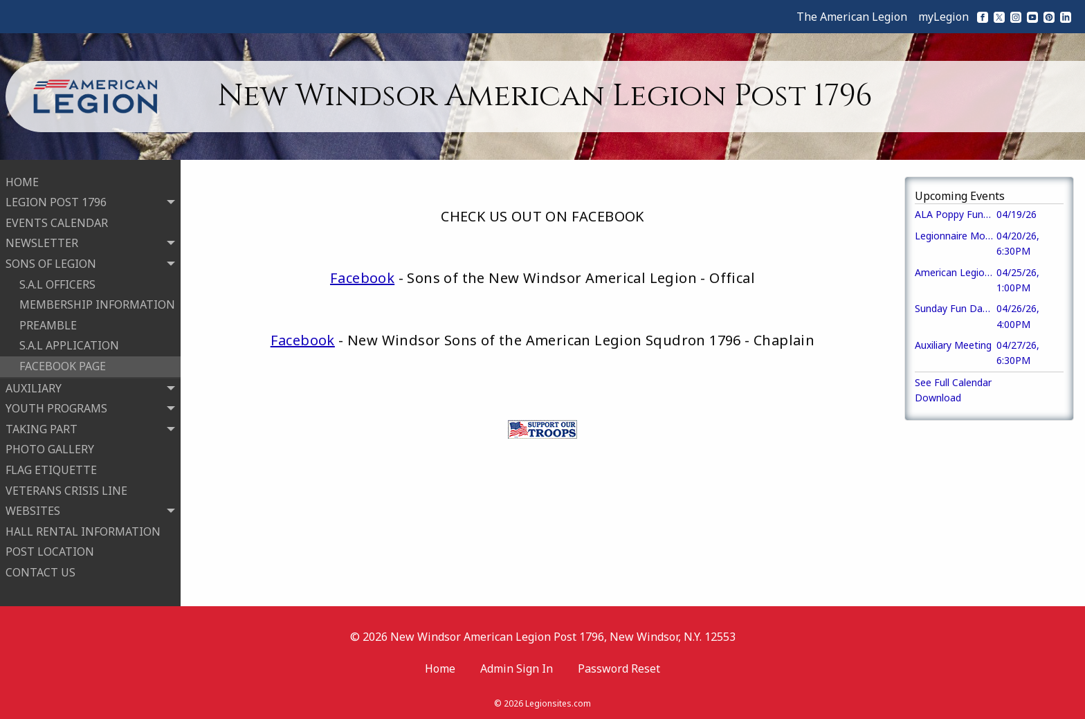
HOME (22, 180)
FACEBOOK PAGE (62, 364)
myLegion (943, 16)
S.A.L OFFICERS (57, 283)
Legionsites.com (558, 701)
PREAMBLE (48, 323)
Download (938, 397)
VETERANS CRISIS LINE (66, 489)
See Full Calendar (953, 382)
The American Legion (851, 16)
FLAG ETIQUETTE (51, 468)
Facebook (362, 278)
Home (440, 665)
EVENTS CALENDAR (57, 221)
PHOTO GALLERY (50, 448)
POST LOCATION (50, 550)
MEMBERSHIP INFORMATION (97, 303)
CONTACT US (40, 571)
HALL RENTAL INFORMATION (83, 530)
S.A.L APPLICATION (69, 344)
